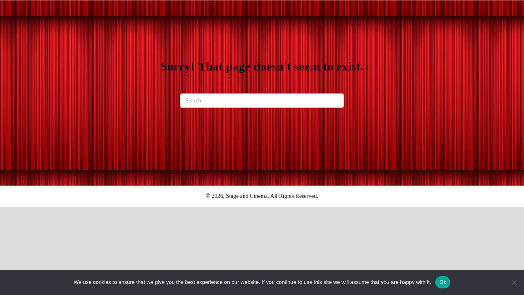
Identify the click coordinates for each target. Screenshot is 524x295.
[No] (514, 282)
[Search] (262, 100)
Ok (442, 282)
